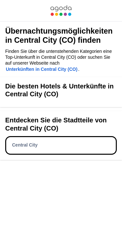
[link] (60, 10)
